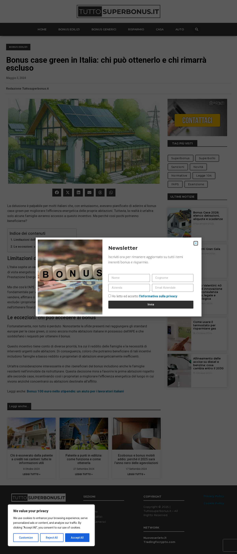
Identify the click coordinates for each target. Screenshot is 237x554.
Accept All (77, 537)
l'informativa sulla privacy (157, 296)
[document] (118, 277)
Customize (26, 537)
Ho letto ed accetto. (145, 296)
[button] (196, 243)
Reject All (52, 537)
